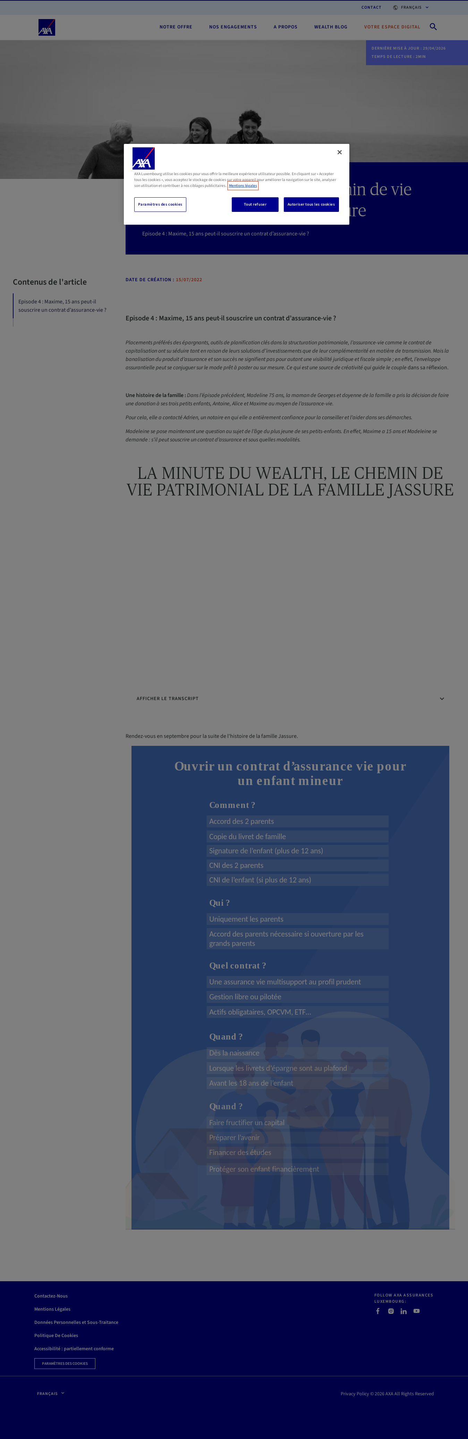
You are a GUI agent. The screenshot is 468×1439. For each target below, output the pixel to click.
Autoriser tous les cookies (311, 204)
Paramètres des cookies (160, 204)
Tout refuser (255, 204)
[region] (236, 184)
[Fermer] (339, 152)
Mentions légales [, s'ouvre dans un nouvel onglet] (243, 186)
